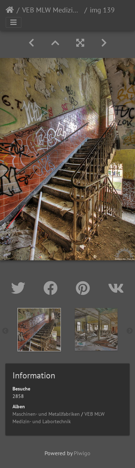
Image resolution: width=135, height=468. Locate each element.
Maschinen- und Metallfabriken (46, 414)
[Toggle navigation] (13, 22)
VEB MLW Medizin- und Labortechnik (52, 10)
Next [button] (129, 331)
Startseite (10, 10)
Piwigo (82, 453)
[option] (39, 329)
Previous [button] (5, 331)
